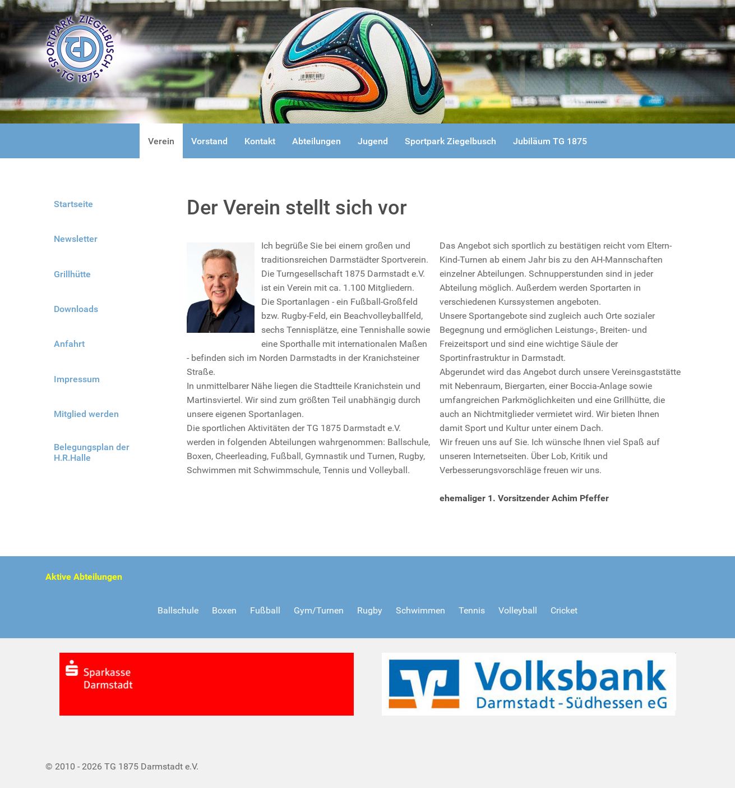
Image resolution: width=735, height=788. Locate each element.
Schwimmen (420, 610)
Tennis (472, 610)
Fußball (265, 610)
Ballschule (178, 610)
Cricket (564, 610)
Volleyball (517, 610)
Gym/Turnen (319, 610)
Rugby (369, 610)
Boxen (224, 610)
